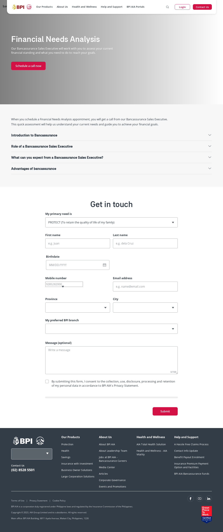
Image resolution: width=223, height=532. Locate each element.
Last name (120, 235)
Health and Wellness (84, 6)
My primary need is (58, 214)
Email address (122, 278)
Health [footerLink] (65, 450)
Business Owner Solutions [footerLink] (76, 470)
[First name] (77, 243)
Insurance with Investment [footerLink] (77, 463)
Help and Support (111, 6)
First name (52, 235)
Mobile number (56, 278)
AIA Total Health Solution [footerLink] (151, 444)
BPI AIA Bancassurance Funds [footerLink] (191, 473)
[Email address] (145, 286)
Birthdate (52, 257)
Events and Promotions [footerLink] (112, 486)
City (115, 299)
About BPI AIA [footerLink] (107, 444)
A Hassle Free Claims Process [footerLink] (191, 444)
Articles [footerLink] (103, 473)
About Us (62, 6)
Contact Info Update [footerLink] (186, 450)
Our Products (44, 6)
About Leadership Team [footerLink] (113, 450)
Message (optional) (58, 343)
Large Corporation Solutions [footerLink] (77, 476)
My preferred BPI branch (62, 320)
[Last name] (145, 243)
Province (51, 299)
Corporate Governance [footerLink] (112, 480)
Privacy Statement (39, 500)
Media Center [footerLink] (107, 467)
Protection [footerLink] (67, 444)
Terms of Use (17, 500)
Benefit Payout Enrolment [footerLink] (189, 457)
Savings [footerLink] (65, 457)
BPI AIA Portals (136, 6)
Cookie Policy (59, 500)
